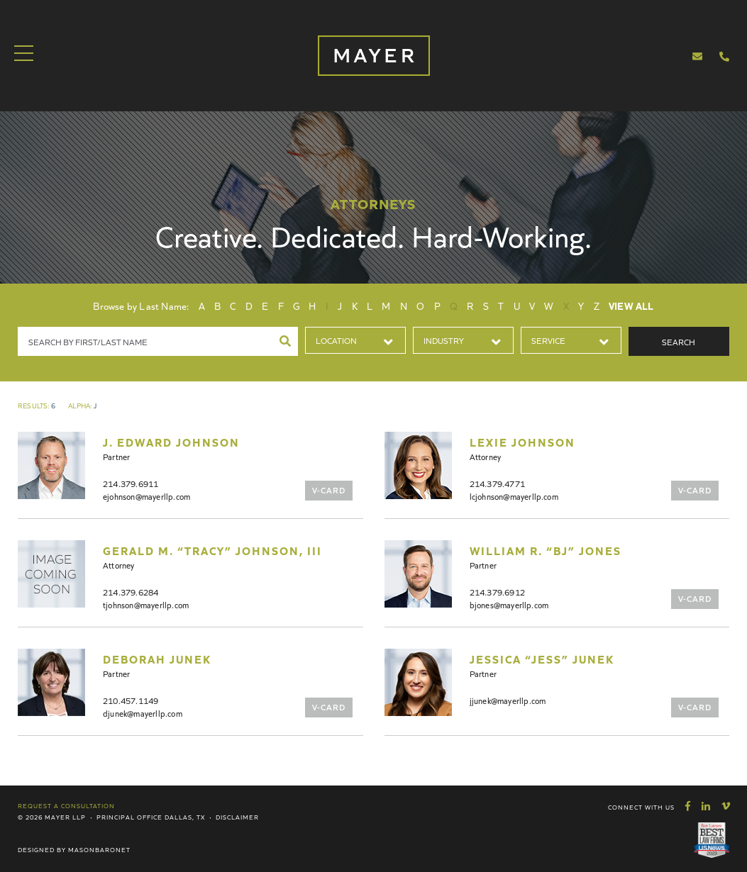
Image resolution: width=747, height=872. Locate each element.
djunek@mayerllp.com (142, 713)
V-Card (328, 489)
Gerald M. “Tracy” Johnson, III (212, 550)
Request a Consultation (66, 805)
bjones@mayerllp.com (509, 604)
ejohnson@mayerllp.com (146, 496)
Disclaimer (237, 816)
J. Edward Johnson (171, 441)
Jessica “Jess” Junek (542, 658)
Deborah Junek (157, 658)
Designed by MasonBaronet (74, 849)
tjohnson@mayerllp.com (146, 604)
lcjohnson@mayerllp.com (514, 496)
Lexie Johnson (522, 441)
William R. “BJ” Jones (545, 550)
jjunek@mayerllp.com (508, 700)
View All (631, 305)
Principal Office (129, 816)
